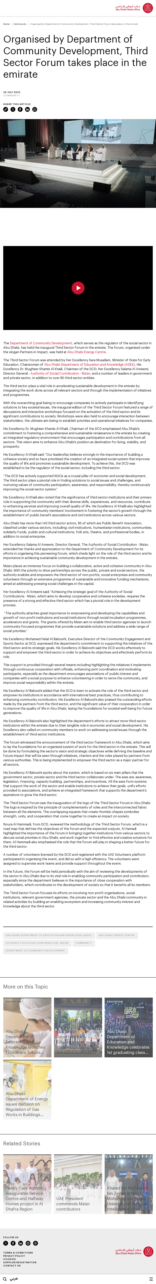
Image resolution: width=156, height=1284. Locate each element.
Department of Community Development (41, 343)
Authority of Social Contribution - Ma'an (60, 373)
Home (6, 24)
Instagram (28, 1243)
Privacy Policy (14, 1256)
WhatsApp (34, 109)
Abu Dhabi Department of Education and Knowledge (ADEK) (89, 364)
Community (20, 24)
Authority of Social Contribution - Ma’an (37, 943)
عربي (14, 1278)
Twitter (12, 109)
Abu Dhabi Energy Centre (86, 352)
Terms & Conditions (18, 1252)
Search (5, 1279)
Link (5, 109)
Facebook (20, 109)
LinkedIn (27, 109)
